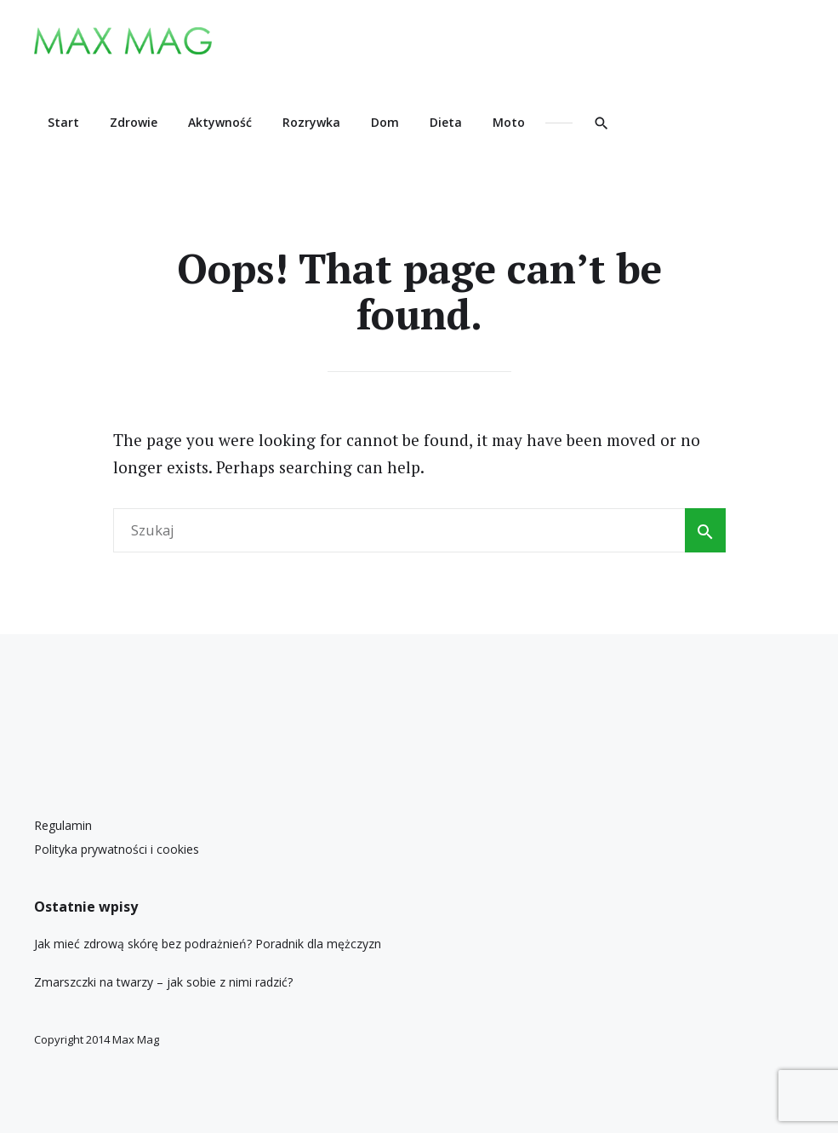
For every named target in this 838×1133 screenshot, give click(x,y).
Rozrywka (311, 122)
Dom (385, 122)
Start (63, 122)
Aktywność (220, 122)
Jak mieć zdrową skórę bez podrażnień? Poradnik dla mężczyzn (207, 944)
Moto (509, 122)
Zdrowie (133, 122)
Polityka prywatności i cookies (116, 849)
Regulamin (63, 825)
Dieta (446, 122)
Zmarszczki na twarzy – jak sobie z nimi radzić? (163, 982)
